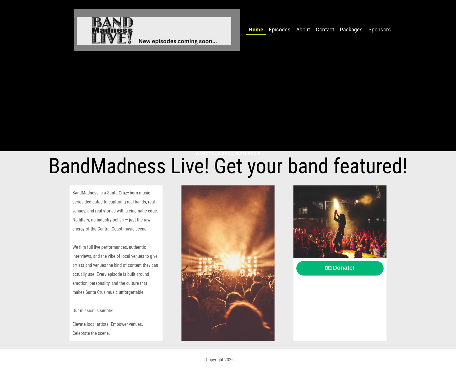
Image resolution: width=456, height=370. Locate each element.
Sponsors (379, 29)
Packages (351, 29)
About (303, 29)
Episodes (280, 29)
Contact (325, 29)
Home (256, 29)
